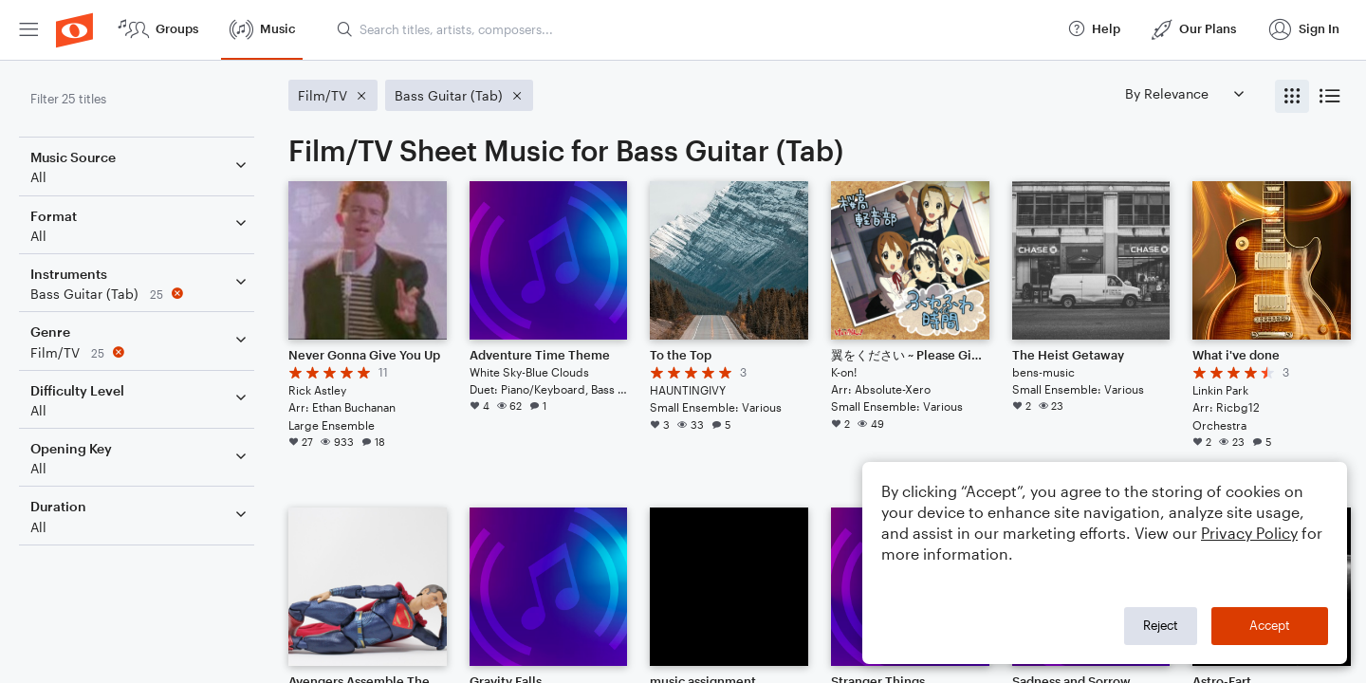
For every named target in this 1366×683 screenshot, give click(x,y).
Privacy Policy (1249, 533)
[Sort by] (1184, 93)
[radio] (1292, 96)
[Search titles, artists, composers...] (693, 29)
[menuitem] (28, 30)
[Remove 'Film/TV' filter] (140, 352)
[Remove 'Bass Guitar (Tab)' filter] (140, 294)
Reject (1160, 625)
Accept (1269, 625)
